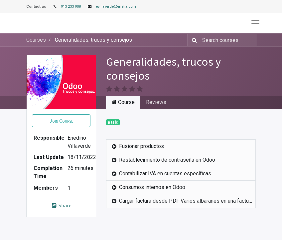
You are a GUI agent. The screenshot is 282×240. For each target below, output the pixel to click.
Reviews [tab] (156, 102)
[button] (61, 120)
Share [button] (61, 205)
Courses (36, 40)
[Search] (193, 40)
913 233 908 (71, 6)
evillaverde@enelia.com (116, 6)
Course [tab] (123, 102)
